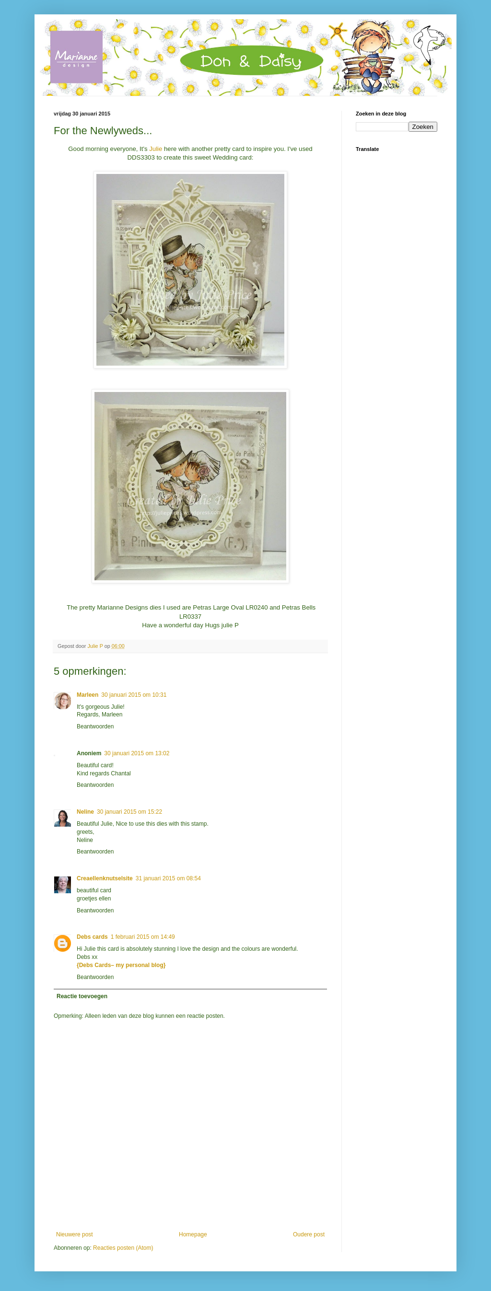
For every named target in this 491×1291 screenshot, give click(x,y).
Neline (85, 811)
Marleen (87, 695)
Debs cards (92, 937)
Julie (155, 148)
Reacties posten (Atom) (123, 1248)
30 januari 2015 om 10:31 (133, 695)
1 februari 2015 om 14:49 (143, 937)
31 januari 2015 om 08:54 (168, 878)
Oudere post (309, 1234)
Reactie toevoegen (82, 996)
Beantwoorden (95, 726)
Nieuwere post (74, 1234)
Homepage (193, 1234)
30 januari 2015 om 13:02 (136, 753)
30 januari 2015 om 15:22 (129, 811)
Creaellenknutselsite (105, 878)
